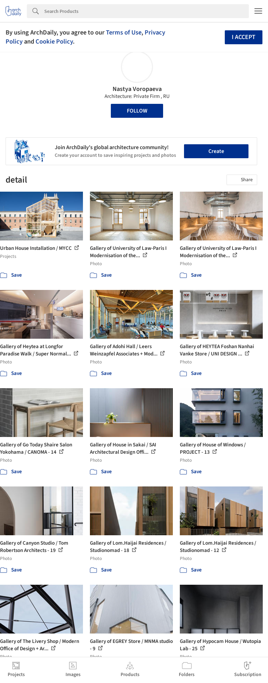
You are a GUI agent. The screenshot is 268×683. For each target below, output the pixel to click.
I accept (243, 37)
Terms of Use (123, 32)
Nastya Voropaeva (137, 89)
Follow (137, 111)
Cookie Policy (54, 41)
